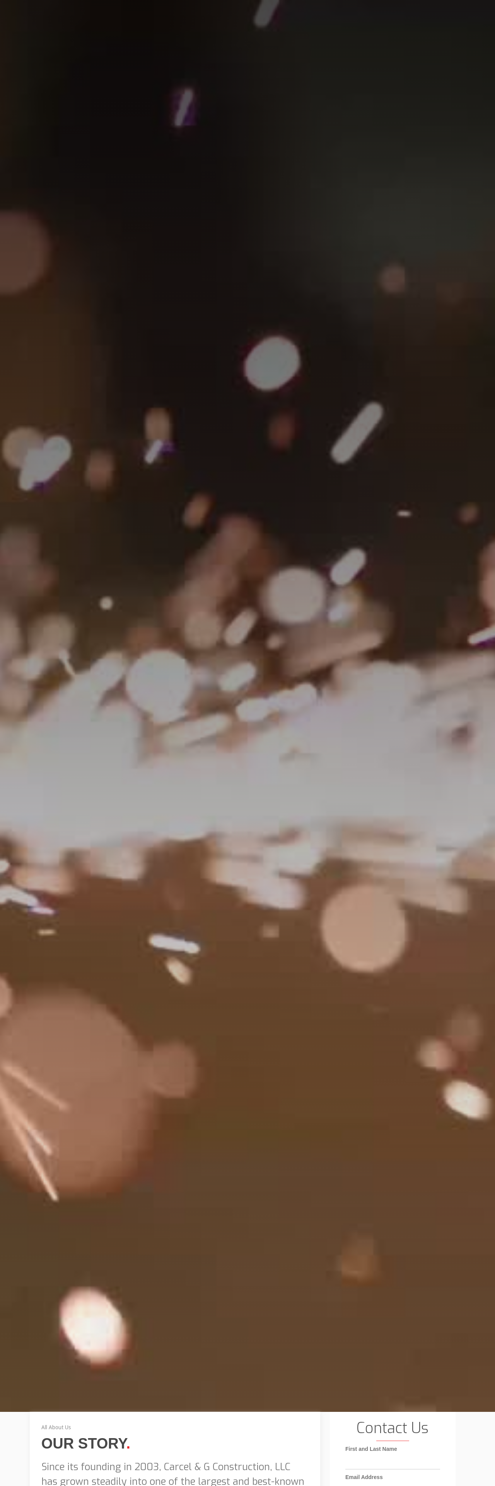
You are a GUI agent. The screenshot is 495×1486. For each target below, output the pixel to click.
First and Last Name (371, 1467)
